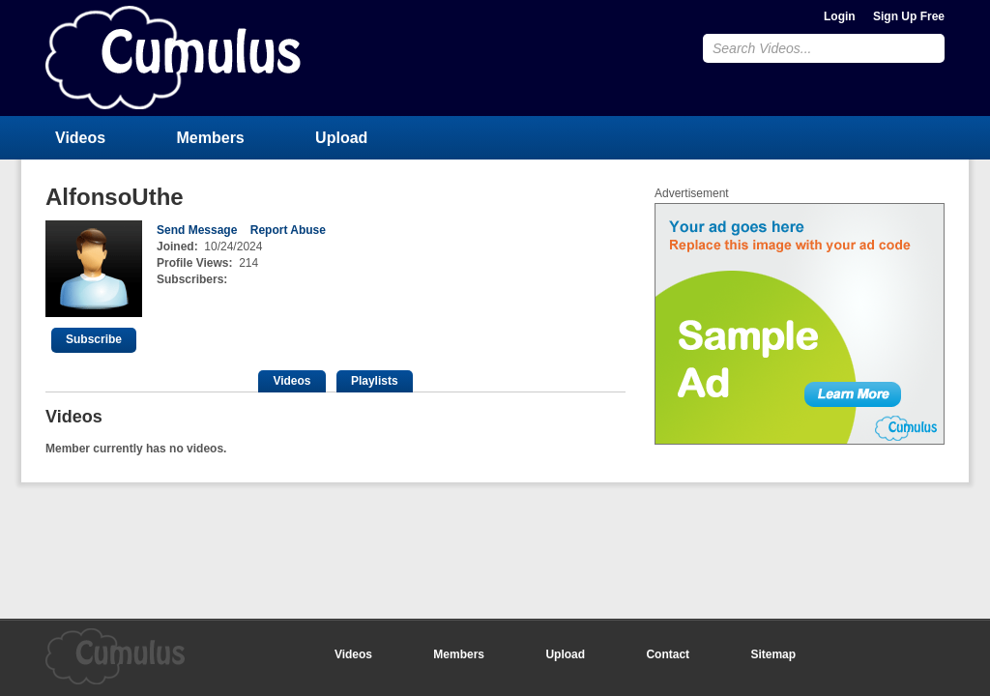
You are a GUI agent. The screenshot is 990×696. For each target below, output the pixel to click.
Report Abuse (288, 230)
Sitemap (773, 654)
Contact (667, 654)
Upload (341, 138)
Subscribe (94, 339)
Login (840, 16)
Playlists (374, 381)
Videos (80, 138)
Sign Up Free (909, 16)
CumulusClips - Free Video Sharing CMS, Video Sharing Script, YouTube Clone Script (173, 57)
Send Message (197, 230)
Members (211, 138)
